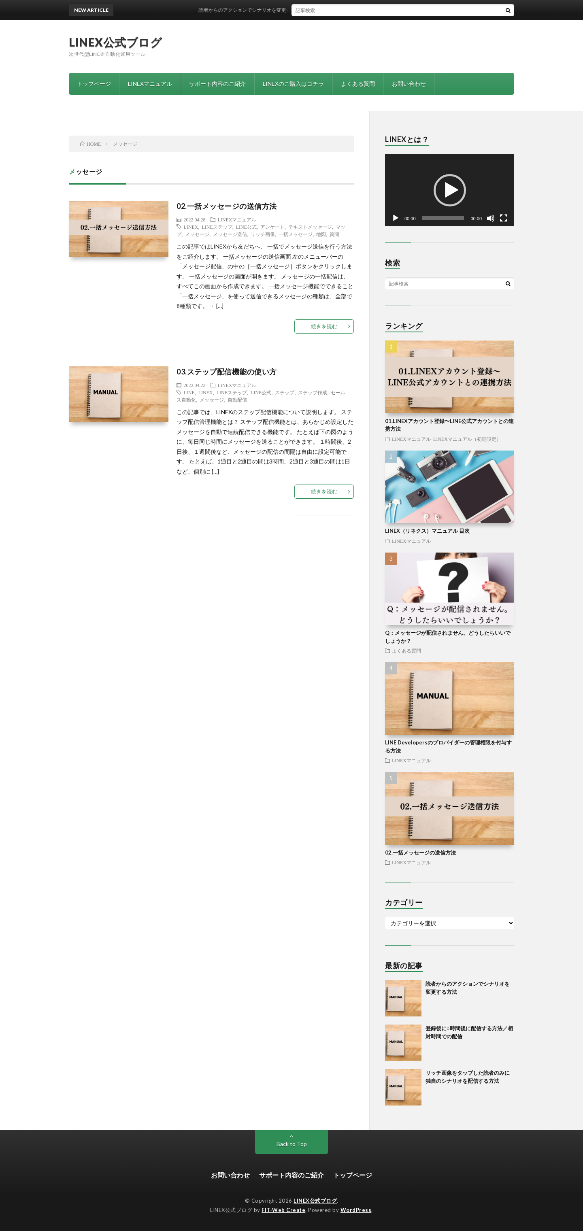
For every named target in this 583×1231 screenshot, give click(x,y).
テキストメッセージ (310, 226)
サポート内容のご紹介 (217, 83)
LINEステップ (217, 226)
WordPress (356, 1210)
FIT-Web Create (283, 1210)
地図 (321, 234)
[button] (450, 190)
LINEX (190, 226)
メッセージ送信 (230, 234)
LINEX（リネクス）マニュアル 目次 (427, 530)
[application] (449, 190)
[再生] (396, 218)
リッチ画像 (263, 234)
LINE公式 (246, 226)
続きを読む (324, 326)
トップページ (94, 83)
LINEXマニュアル (150, 83)
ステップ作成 (312, 392)
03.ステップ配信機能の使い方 (227, 371)
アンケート (272, 226)
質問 (334, 234)
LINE (188, 392)
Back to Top (292, 1143)
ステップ (284, 392)
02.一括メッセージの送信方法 (227, 206)
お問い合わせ (409, 83)
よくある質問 (358, 83)
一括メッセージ (296, 234)
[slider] (443, 218)
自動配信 (237, 399)
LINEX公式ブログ (115, 42)
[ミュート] (491, 218)
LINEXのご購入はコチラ (293, 83)
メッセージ (197, 234)
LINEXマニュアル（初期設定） (467, 438)
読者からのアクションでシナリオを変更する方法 (256, 10)
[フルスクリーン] (504, 218)
